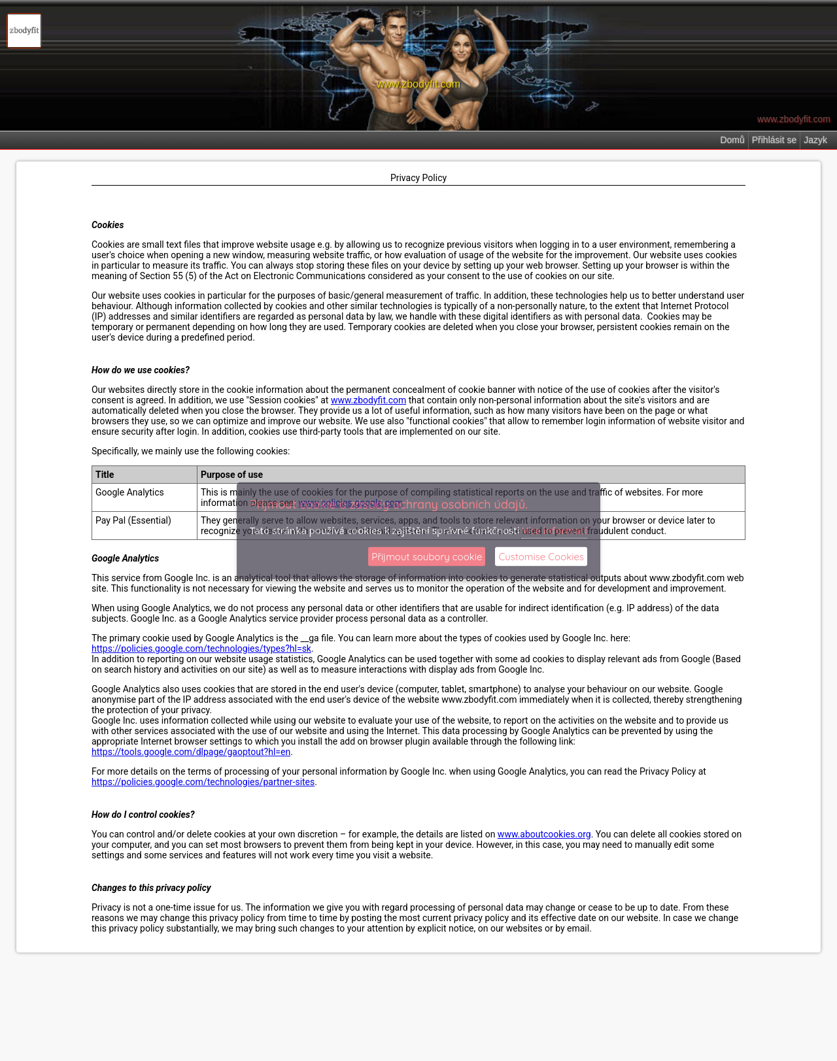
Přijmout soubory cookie (426, 556)
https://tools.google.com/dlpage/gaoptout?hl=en (191, 752)
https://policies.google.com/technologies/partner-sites (203, 782)
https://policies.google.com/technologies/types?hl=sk (201, 648)
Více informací (554, 529)
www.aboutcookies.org (544, 834)
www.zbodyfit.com (368, 400)
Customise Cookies (541, 556)
